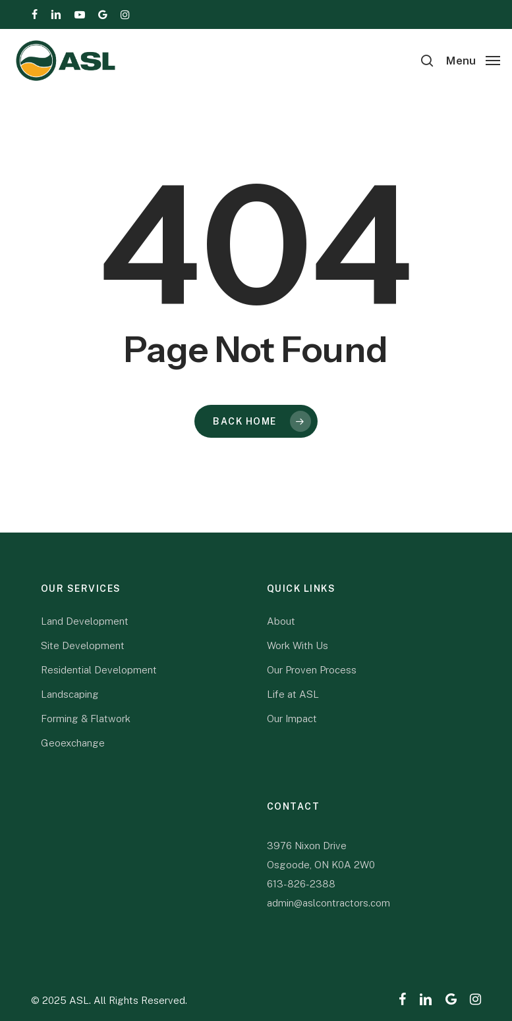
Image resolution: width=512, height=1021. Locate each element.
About (281, 621)
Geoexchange (73, 742)
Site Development (83, 645)
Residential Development (99, 669)
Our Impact (292, 718)
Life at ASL (293, 694)
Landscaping (70, 694)
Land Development (84, 621)
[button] (473, 59)
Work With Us (297, 645)
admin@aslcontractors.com (328, 902)
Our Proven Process (311, 669)
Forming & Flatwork (85, 718)
